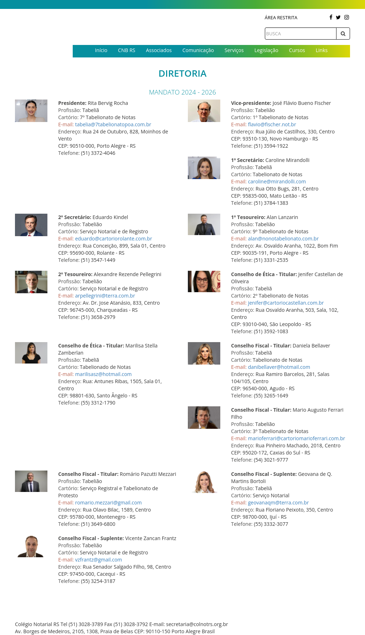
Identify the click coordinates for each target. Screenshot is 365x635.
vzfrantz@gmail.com (98, 559)
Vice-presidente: (251, 103)
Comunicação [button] (198, 50)
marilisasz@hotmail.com (103, 374)
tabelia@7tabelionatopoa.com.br (113, 124)
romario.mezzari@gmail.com (108, 502)
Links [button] (322, 50)
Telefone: (68, 152)
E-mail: (66, 124)
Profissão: (69, 110)
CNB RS (126, 50)
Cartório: (68, 117)
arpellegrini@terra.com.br (105, 295)
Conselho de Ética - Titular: (264, 274)
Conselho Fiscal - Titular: (261, 345)
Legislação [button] (266, 50)
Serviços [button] (234, 50)
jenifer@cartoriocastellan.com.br (286, 302)
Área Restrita (281, 17)
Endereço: (69, 131)
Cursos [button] (297, 50)
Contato (211, 62)
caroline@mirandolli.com (277, 181)
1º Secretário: (247, 160)
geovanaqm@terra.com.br (278, 502)
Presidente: (72, 103)
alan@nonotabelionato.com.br (283, 238)
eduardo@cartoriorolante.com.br (113, 238)
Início (101, 50)
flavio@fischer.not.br (272, 124)
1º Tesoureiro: (248, 217)
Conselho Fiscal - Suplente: (264, 474)
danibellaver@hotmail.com (279, 367)
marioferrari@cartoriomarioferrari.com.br (296, 438)
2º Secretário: (74, 217)
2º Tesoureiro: (75, 274)
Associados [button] (158, 50)
